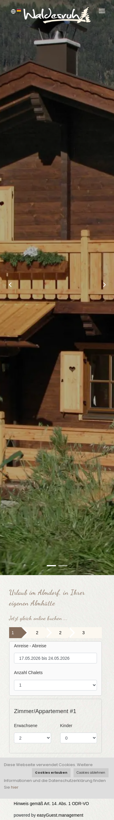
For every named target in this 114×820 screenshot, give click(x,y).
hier (15, 787)
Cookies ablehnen (91, 772)
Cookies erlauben (51, 772)
